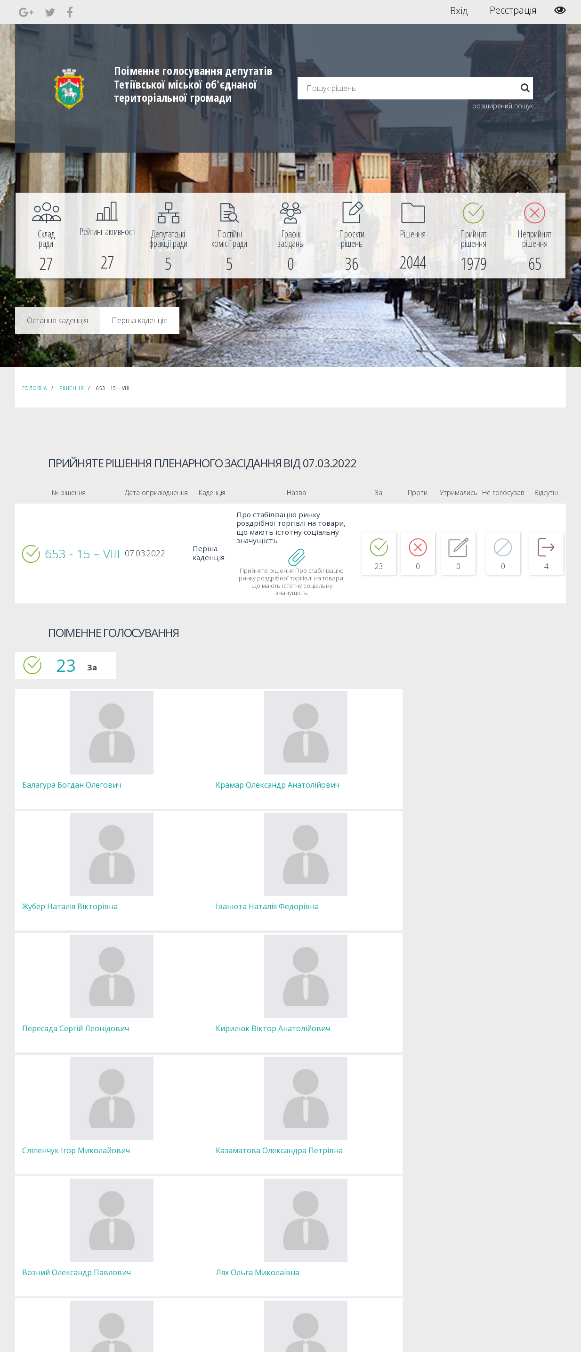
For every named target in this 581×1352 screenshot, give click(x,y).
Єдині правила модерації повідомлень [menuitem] (288, 1222)
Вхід (459, 10)
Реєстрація (513, 10)
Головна (34, 388)
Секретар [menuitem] (149, 1227)
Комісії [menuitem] (145, 1244)
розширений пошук (502, 105)
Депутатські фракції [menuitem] (162, 1252)
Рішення (71, 388)
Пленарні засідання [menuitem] (163, 1261)
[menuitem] (46, 235)
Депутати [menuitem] (149, 1235)
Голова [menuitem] (146, 1218)
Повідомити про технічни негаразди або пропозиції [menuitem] (303, 1248)
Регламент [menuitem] (151, 1269)
